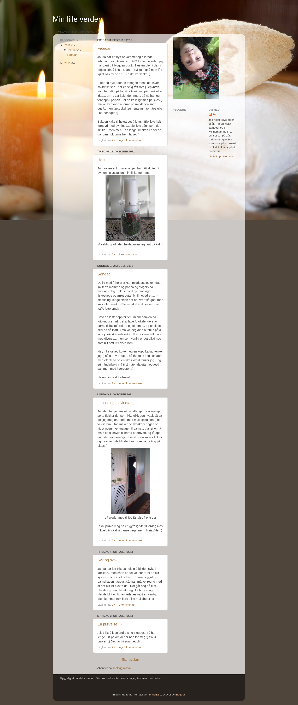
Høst (101, 160)
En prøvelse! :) (109, 624)
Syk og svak (107, 560)
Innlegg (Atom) (122, 668)
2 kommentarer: (128, 254)
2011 (67, 63)
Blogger (180, 694)
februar (72, 50)
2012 (67, 45)
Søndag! (104, 274)
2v (214, 114)
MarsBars (155, 694)
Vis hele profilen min (221, 156)
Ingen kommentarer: (131, 140)
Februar (104, 48)
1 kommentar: (127, 604)
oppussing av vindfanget (117, 403)
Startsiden (130, 659)
